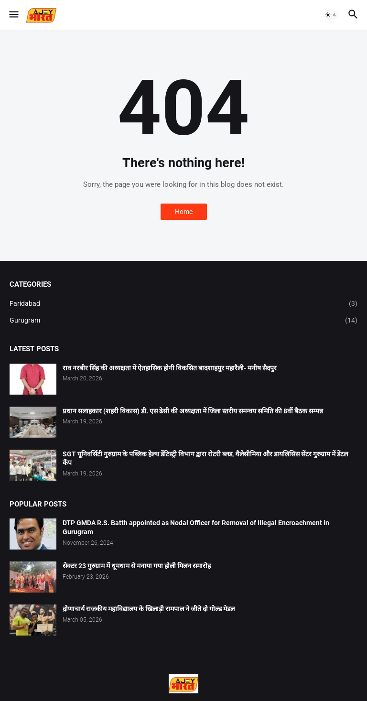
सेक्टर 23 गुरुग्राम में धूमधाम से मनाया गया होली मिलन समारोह (137, 566)
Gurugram (183, 320)
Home (184, 212)
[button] (13, 15)
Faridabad (183, 304)
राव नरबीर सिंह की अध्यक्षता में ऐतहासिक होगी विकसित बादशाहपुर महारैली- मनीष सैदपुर (170, 368)
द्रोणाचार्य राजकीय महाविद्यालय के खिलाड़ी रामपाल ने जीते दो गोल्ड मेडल (149, 609)
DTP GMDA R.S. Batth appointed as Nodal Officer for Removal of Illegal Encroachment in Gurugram (196, 527)
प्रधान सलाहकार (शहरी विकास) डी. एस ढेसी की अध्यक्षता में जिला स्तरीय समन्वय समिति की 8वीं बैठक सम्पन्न (193, 411)
